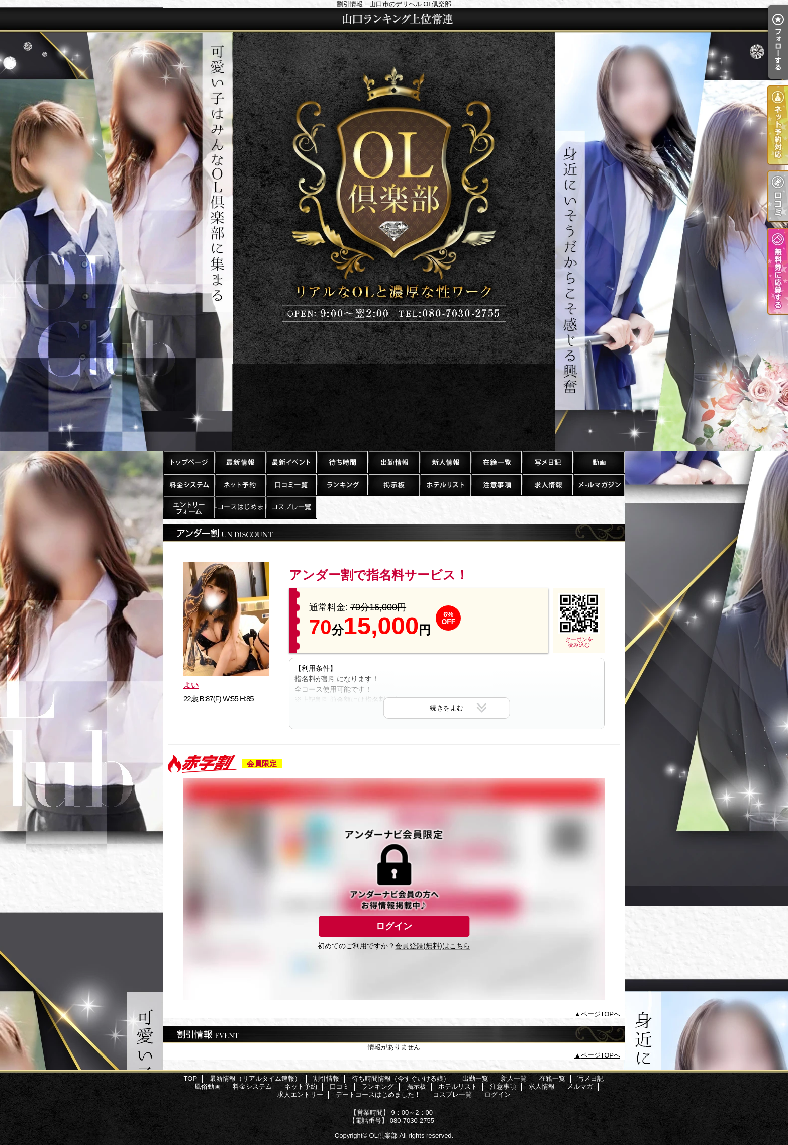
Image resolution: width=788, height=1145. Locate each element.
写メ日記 (547, 462)
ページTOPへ (601, 1014)
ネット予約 (240, 484)
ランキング (342, 484)
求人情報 (547, 484)
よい (191, 685)
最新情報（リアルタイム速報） (240, 462)
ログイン (394, 926)
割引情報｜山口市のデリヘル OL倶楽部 (394, 229)
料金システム (188, 484)
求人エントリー (188, 507)
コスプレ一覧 (291, 507)
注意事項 (496, 484)
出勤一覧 (393, 462)
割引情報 (291, 462)
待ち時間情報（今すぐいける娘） (342, 462)
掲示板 (393, 484)
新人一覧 (445, 462)
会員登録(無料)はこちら (432, 946)
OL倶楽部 (383, 1135)
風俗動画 (598, 462)
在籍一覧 (496, 462)
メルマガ (598, 484)
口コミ (291, 484)
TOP (188, 462)
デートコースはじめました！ (240, 507)
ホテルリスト (445, 484)
